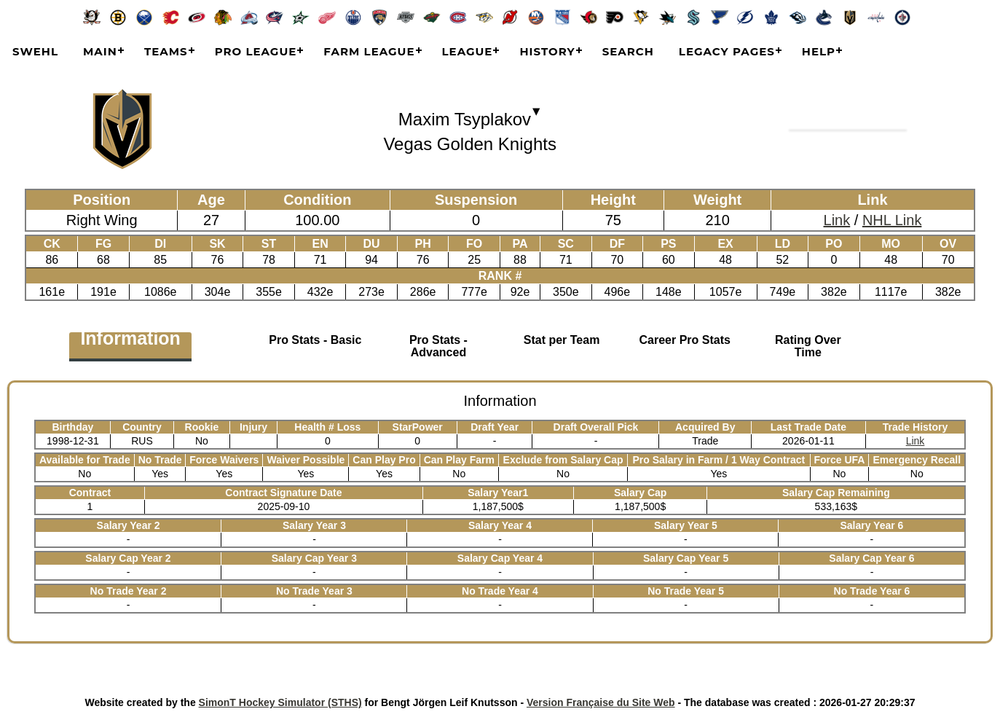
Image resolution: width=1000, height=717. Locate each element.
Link (837, 220)
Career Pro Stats (684, 340)
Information (130, 340)
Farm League (368, 51)
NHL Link (892, 220)
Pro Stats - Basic (315, 340)
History (547, 51)
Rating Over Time (808, 346)
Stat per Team (562, 340)
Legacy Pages (727, 51)
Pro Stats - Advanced (438, 346)
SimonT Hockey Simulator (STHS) (280, 702)
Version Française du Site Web (601, 702)
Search (628, 51)
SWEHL (35, 51)
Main (100, 51)
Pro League (256, 51)
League (467, 51)
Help (818, 51)
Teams (166, 51)
